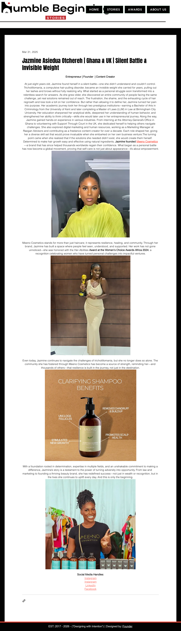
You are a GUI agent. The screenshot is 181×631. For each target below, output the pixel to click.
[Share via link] (24, 601)
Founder (127, 626)
